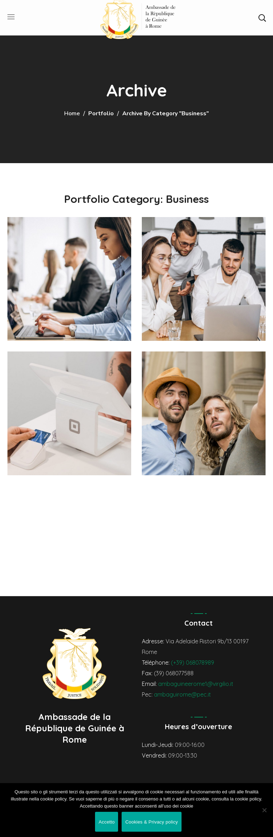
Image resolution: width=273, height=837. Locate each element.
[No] (264, 810)
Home (72, 113)
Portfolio (101, 113)
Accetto (107, 822)
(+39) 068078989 (192, 662)
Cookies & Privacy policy (151, 822)
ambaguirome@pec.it (182, 694)
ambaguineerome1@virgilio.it (195, 683)
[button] (262, 17)
